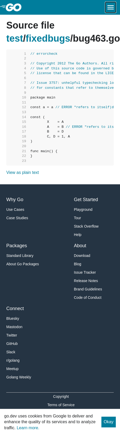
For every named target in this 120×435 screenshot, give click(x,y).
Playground (83, 209)
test (14, 38)
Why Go (14, 199)
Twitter (11, 335)
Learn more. (28, 428)
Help (77, 235)
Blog (77, 264)
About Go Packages (22, 264)
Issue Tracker (85, 272)
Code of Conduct (87, 297)
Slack (10, 352)
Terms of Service (61, 405)
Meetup (12, 369)
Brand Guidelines (88, 289)
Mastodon (14, 327)
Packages (16, 245)
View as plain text (22, 172)
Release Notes (86, 281)
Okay (108, 422)
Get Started (86, 199)
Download (82, 256)
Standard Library (20, 256)
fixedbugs (48, 38)
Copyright (61, 396)
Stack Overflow (86, 226)
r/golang (13, 360)
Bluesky (12, 318)
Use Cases (15, 209)
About (80, 245)
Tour (77, 218)
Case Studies (17, 218)
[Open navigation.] (110, 7)
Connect (15, 308)
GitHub (12, 344)
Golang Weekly (18, 377)
